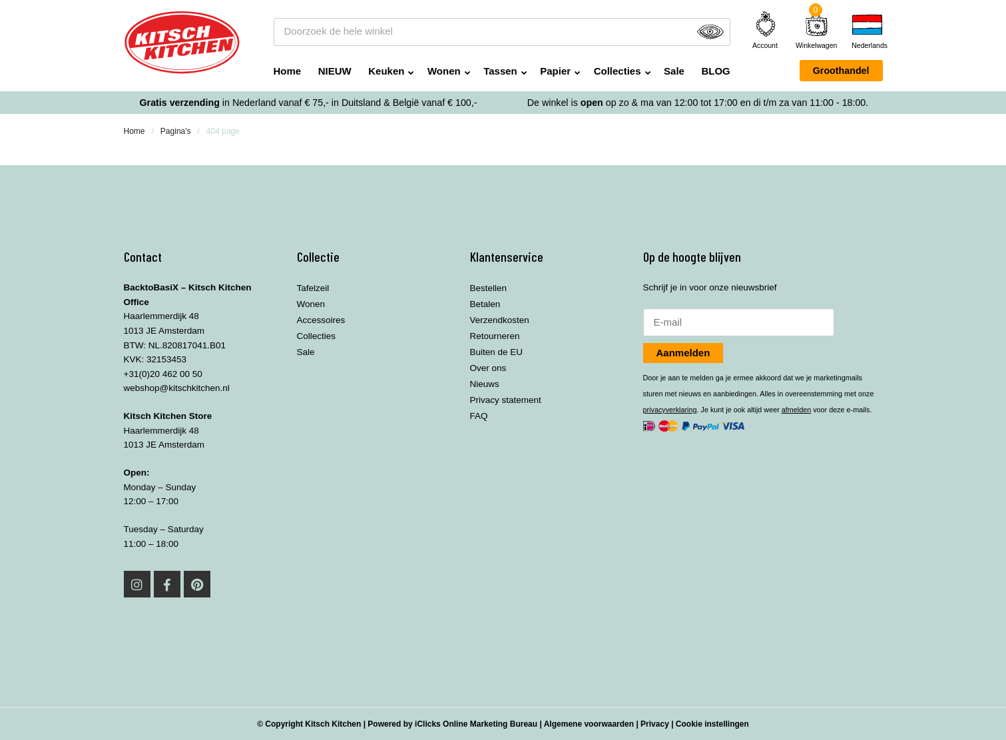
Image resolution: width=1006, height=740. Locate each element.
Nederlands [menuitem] (867, 45)
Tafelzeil (313, 288)
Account (765, 30)
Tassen (500, 71)
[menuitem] (867, 31)
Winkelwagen (816, 45)
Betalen (485, 304)
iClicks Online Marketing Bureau (476, 724)
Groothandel (841, 70)
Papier (555, 71)
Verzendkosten (499, 320)
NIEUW (335, 71)
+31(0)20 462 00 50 (163, 374)
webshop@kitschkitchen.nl (177, 388)
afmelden (796, 410)
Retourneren (495, 336)
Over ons (488, 368)
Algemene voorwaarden (589, 724)
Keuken (386, 71)
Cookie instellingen (712, 724)
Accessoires (321, 320)
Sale (674, 71)
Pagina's (175, 131)
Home (288, 71)
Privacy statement (505, 400)
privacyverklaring (670, 410)
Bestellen (488, 288)
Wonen (444, 71)
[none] (867, 31)
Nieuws (484, 384)
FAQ (479, 416)
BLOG (715, 71)
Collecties (617, 71)
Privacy (654, 724)
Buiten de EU (496, 352)
